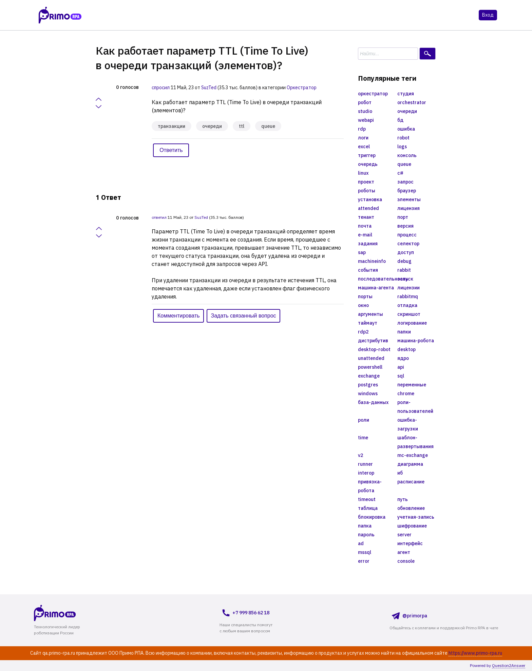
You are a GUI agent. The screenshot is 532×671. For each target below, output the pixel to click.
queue (268, 126)
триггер (367, 155)
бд (400, 120)
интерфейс (410, 543)
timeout (367, 499)
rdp (362, 129)
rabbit (404, 270)
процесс (407, 235)
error (363, 561)
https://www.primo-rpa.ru (475, 653)
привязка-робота (370, 486)
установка (370, 199)
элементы (409, 199)
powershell (370, 367)
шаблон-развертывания (415, 442)
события (368, 270)
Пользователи (241, 15)
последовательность (377, 279)
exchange (369, 376)
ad (361, 543)
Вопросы (130, 15)
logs (402, 146)
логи (363, 138)
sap (362, 252)
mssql (364, 552)
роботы (366, 191)
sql (400, 376)
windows (368, 393)
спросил (161, 87)
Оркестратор (302, 87)
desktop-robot (374, 349)
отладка (407, 305)
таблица (368, 508)
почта (365, 226)
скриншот (408, 314)
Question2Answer (508, 665)
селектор (408, 244)
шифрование (412, 526)
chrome (405, 393)
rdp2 (363, 332)
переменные (411, 385)
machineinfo (372, 261)
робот (365, 102)
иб (400, 473)
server (404, 535)
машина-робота (415, 341)
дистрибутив (373, 341)
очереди (212, 126)
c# (400, 173)
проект (366, 182)
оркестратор (373, 94)
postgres (368, 385)
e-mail (365, 235)
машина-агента (376, 288)
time (363, 438)
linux (363, 173)
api (400, 367)
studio (365, 111)
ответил (159, 217)
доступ (405, 252)
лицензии (408, 288)
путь (402, 499)
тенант (366, 217)
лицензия (408, 208)
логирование (412, 323)
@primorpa (408, 615)
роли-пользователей (415, 406)
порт (402, 217)
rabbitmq (407, 296)
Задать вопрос (292, 15)
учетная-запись (415, 517)
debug (404, 261)
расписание (410, 482)
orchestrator (411, 102)
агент (403, 552)
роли (363, 420)
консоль (407, 155)
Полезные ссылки (358, 15)
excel (364, 146)
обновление (411, 508)
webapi (366, 120)
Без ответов (170, 15)
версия (405, 226)
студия (405, 94)
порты (365, 296)
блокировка (371, 517)
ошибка (406, 129)
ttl (241, 126)
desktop (406, 349)
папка (365, 526)
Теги (205, 15)
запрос (405, 182)
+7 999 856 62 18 (244, 613)
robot (403, 138)
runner (365, 464)
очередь (368, 164)
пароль (366, 535)
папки (404, 332)
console (406, 561)
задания (368, 244)
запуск (405, 279)
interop (366, 473)
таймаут (367, 323)
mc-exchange (412, 455)
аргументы (370, 314)
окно (363, 305)
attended (368, 208)
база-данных (373, 402)
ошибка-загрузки (407, 424)
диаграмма (410, 464)
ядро (403, 358)
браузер (406, 191)
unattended (371, 358)
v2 (360, 455)
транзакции (171, 126)
